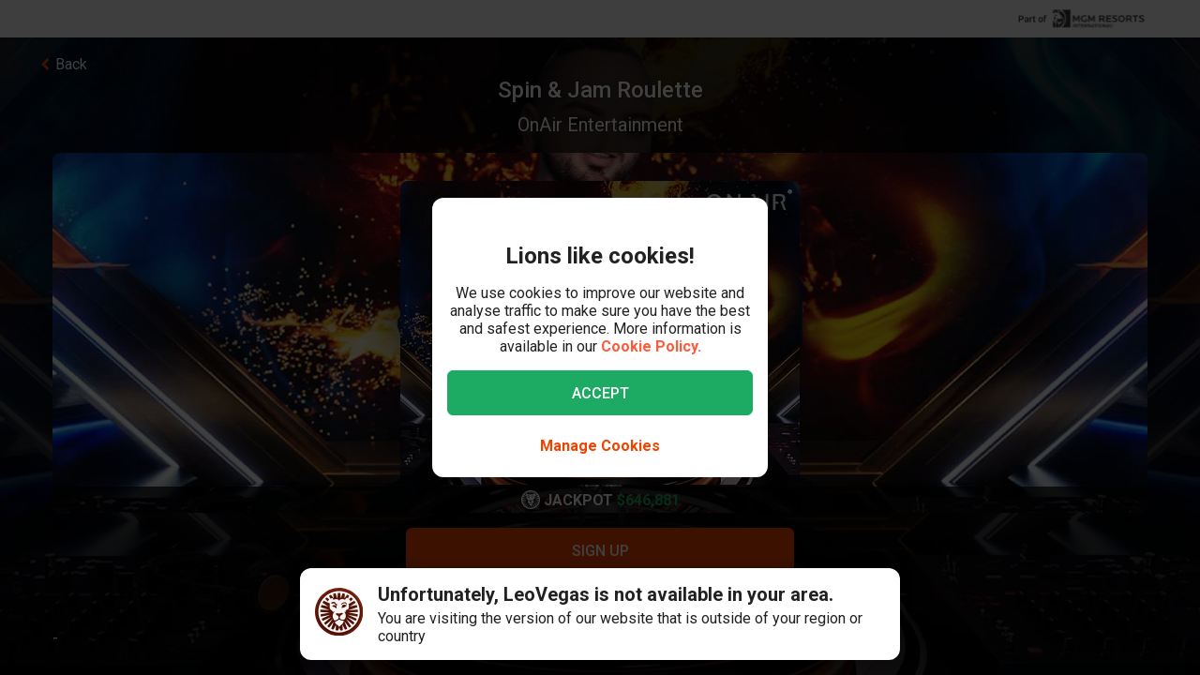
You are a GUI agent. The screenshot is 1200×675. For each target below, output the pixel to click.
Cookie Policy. (651, 346)
